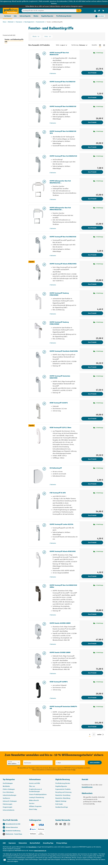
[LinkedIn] (65, 824)
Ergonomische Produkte (63, 789)
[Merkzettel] (99, 10)
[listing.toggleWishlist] (44, 53)
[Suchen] (79, 10)
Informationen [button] (35, 779)
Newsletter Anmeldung (62, 795)
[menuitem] (95, 10)
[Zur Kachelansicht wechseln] (104, 45)
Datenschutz (23, 843)
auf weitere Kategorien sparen (73, 6)
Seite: (58, 45)
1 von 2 (63, 45)
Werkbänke (6, 786)
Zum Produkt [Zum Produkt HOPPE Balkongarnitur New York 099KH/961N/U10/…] (92, 228)
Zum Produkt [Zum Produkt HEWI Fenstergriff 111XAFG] (92, 419)
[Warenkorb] (103, 10)
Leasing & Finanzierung (36, 797)
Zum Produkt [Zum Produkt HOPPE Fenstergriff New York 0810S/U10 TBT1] (92, 147)
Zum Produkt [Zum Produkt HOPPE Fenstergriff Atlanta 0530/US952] (92, 576)
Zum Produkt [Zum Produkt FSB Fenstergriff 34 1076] (92, 515)
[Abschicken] (95, 762)
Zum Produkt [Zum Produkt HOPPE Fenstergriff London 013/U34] (92, 542)
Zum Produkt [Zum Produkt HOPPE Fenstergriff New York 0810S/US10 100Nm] (92, 614)
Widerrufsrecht (34, 800)
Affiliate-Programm (35, 806)
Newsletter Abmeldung (62, 798)
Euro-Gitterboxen (8, 792)
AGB (4, 843)
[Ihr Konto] (95, 10)
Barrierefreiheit (35, 843)
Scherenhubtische (8, 810)
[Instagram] (69, 824)
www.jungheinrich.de (40, 850)
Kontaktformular (87, 787)
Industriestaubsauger (9, 795)
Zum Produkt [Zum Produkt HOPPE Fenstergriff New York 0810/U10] (92, 97)
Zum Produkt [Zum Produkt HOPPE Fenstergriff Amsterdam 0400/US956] (92, 394)
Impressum (12, 843)
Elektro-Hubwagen (9, 789)
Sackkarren (6, 798)
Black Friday (33, 809)
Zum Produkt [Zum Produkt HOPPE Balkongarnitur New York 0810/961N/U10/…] (92, 199)
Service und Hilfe (34, 783)
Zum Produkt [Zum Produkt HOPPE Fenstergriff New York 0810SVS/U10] (92, 73)
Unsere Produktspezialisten (38, 794)
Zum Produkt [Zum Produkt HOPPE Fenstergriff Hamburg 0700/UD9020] (92, 313)
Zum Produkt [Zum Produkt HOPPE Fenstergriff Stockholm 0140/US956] (92, 367)
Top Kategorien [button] (9, 779)
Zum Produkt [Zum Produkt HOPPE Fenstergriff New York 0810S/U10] (92, 122)
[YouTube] (60, 824)
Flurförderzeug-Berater (62, 783)
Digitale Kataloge (60, 801)
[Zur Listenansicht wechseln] (100, 45)
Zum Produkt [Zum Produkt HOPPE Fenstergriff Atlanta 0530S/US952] (92, 284)
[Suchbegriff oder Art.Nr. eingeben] (49, 10)
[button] (67, 780)
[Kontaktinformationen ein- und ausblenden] (4, 860)
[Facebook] (56, 824)
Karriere (31, 803)
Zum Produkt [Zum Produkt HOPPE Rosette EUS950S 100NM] (92, 673)
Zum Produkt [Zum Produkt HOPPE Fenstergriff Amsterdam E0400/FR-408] (92, 727)
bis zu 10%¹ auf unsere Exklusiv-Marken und (49, 6)
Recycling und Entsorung (63, 792)
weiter (99, 734)
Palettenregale (7, 804)
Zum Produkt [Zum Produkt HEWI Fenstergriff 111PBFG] (92, 698)
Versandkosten (32, 847)
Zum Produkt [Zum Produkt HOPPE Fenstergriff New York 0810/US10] (92, 255)
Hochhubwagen (8, 783)
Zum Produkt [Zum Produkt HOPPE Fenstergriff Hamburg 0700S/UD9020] (92, 342)
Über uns (32, 786)
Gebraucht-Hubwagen (10, 801)
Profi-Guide (59, 804)
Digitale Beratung (62, 779)
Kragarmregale (7, 807)
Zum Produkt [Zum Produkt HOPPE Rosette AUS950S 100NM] (92, 643)
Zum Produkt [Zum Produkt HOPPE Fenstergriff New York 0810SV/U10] (92, 172)
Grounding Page (48, 843)
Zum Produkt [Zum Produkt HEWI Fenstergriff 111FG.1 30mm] (92, 459)
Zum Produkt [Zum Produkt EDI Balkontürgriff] (92, 484)
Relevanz (83, 45)
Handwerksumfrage (61, 807)
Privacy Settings (61, 843)
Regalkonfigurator (61, 786)
